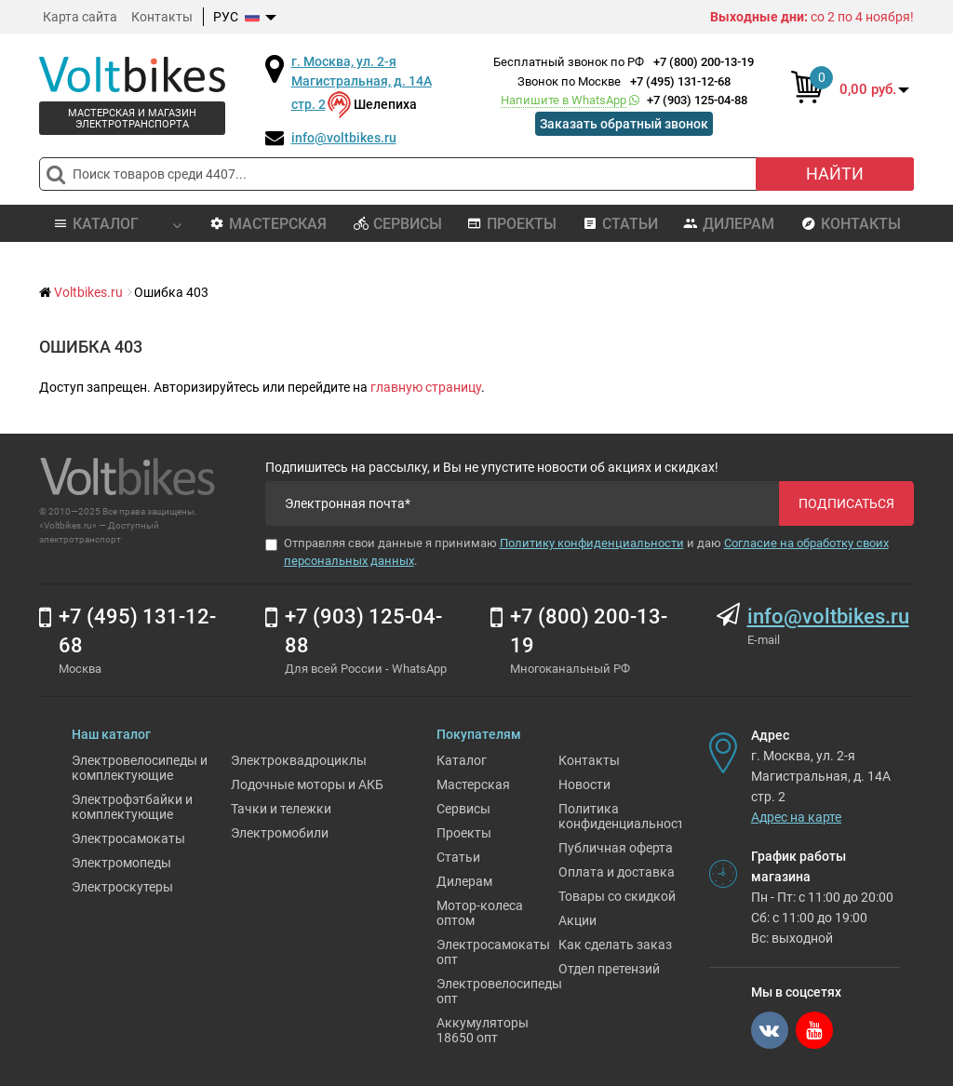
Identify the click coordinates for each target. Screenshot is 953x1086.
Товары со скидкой (617, 896)
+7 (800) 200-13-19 (703, 62)
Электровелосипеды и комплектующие (140, 768)
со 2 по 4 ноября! (812, 16)
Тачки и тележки (281, 808)
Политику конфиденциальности (592, 543)
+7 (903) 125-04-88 (624, 100)
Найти (835, 173)
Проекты (512, 224)
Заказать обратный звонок (624, 123)
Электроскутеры (122, 886)
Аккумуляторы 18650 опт (482, 1030)
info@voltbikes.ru (343, 137)
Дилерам (728, 224)
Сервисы (398, 224)
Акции (577, 920)
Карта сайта (80, 16)
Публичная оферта (615, 847)
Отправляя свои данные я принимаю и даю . (577, 552)
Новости (584, 784)
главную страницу (425, 387)
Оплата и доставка (616, 872)
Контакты (162, 16)
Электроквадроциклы (299, 760)
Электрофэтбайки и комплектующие (132, 807)
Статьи (620, 224)
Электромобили (280, 832)
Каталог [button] (117, 224)
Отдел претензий (609, 968)
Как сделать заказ (615, 944)
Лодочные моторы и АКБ (307, 784)
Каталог (461, 760)
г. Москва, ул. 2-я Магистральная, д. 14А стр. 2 (361, 83)
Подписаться (846, 503)
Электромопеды (121, 862)
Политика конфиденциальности (624, 816)
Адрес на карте (796, 817)
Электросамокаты (128, 838)
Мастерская (268, 224)
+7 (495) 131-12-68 (680, 81)
